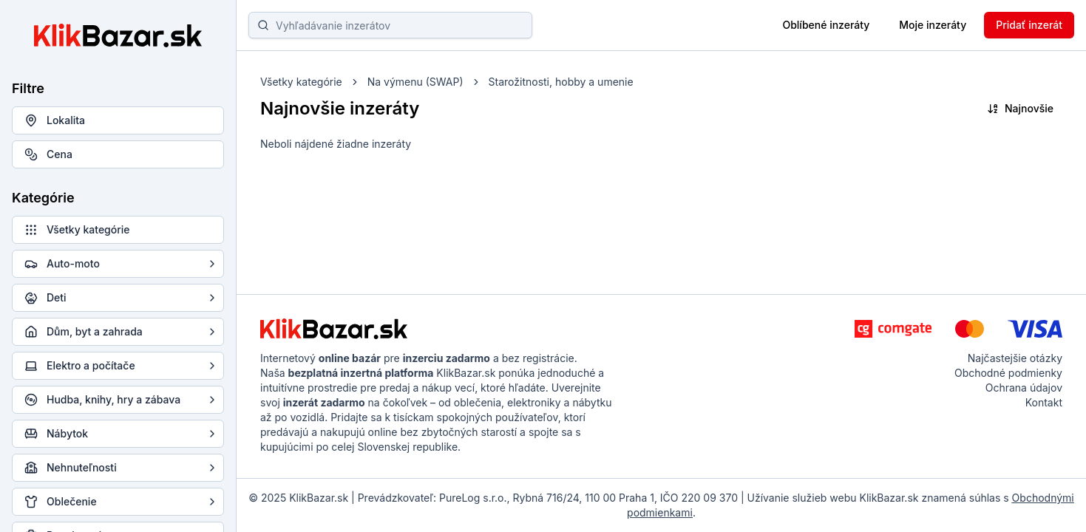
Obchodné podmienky (1008, 372)
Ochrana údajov (1023, 387)
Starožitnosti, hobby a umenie (561, 81)
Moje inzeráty (932, 24)
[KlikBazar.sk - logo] (333, 328)
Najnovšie (1020, 108)
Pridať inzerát (1029, 24)
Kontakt (1043, 402)
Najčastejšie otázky (1015, 358)
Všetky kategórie (301, 81)
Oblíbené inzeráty (825, 24)
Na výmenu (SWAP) (415, 81)
